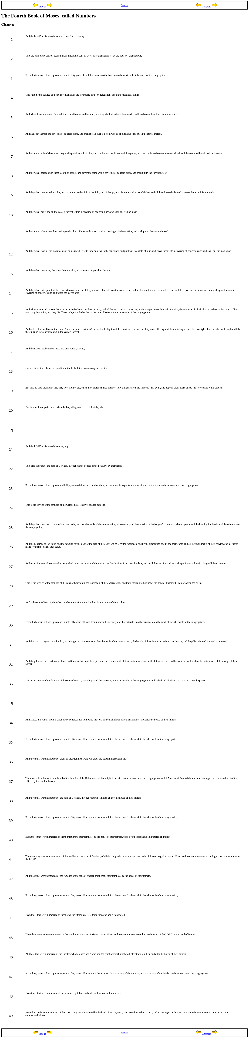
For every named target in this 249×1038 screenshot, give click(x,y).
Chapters (206, 6)
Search (124, 5)
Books (42, 6)
